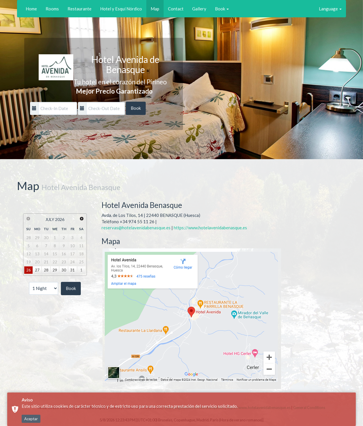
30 (63, 270)
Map (155, 8)
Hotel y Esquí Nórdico (121, 8)
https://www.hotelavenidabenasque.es (210, 227)
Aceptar (31, 418)
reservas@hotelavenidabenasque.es (136, 227)
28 (46, 270)
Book (222, 8)
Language (330, 8)
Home (31, 8)
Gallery (199, 8)
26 (28, 270)
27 (37, 270)
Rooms (52, 8)
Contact (176, 8)
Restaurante (79, 8)
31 (72, 270)
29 (55, 270)
